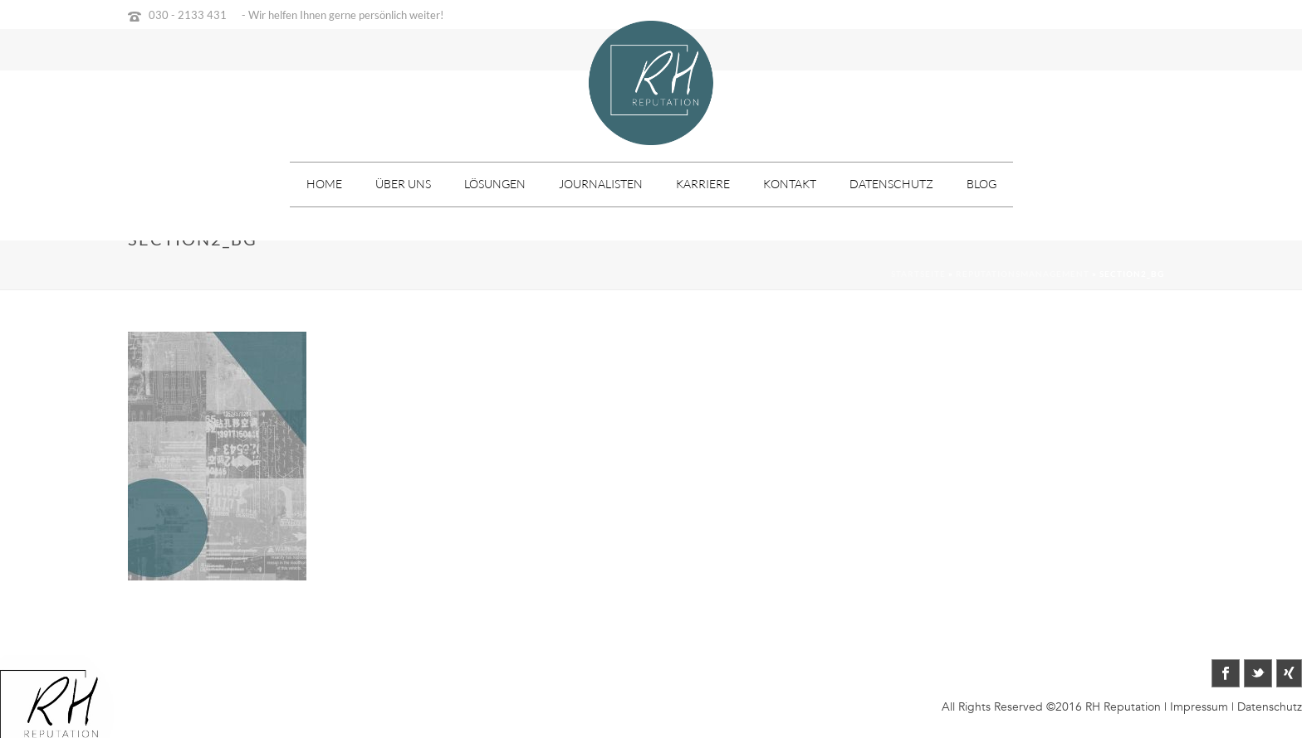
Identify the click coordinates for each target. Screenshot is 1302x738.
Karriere (703, 184)
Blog (981, 184)
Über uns (403, 184)
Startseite (918, 274)
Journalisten (601, 184)
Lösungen (495, 184)
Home (324, 184)
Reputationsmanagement (1022, 274)
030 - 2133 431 (188, 15)
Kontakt (789, 184)
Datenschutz (891, 184)
